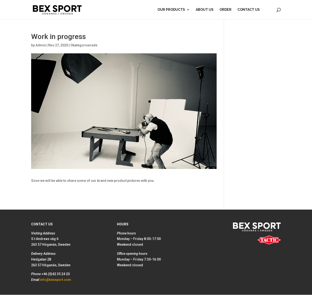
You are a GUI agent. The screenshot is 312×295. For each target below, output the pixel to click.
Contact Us (248, 9)
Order (225, 9)
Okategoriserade (83, 45)
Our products (171, 9)
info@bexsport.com (55, 280)
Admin (40, 45)
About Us (205, 9)
